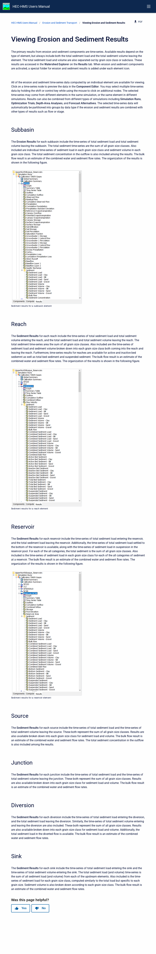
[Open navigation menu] (148, 6)
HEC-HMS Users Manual (31, 6)
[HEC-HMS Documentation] (6, 6)
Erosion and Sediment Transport (59, 22)
